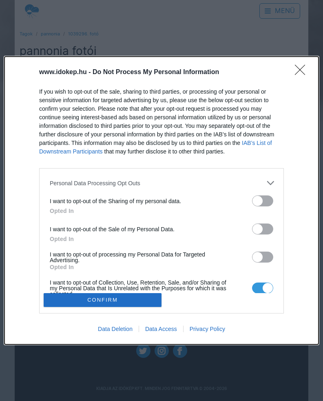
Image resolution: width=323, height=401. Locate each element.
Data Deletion (115, 329)
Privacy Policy (207, 329)
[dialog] (161, 200)
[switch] (262, 200)
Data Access (161, 329)
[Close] (302, 72)
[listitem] (161, 183)
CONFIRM (102, 300)
